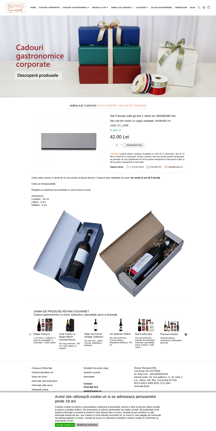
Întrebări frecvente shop (96, 368)
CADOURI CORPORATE (49, 8)
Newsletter (89, 376)
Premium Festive (169, 334)
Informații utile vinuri (42, 385)
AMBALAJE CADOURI (122, 8)
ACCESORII (142, 8)
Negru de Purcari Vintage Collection (93, 335)
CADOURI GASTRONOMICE (76, 8)
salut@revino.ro (92, 391)
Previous (30, 334)
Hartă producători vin (42, 372)
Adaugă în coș (134, 145)
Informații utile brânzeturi (44, 381)
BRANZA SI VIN (100, 8)
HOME (33, 8)
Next (185, 334)
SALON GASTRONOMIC (161, 8)
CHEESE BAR (181, 8)
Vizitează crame (40, 389)
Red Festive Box (143, 334)
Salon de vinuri (39, 376)
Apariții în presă (92, 372)
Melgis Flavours (42, 334)
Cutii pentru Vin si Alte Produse (122, 105)
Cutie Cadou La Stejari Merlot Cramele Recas (67, 337)
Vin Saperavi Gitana (120, 334)
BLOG (192, 8)
